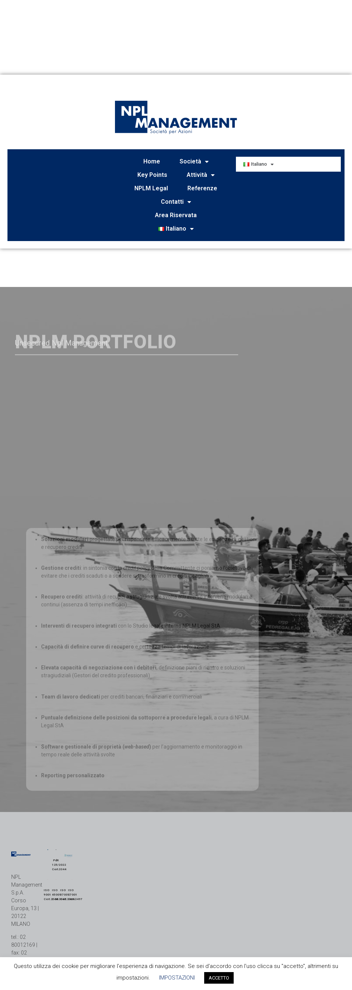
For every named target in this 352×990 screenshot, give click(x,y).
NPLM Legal (151, 188)
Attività (201, 175)
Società (194, 161)
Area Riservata (176, 215)
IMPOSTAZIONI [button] (177, 977)
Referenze (202, 188)
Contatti (176, 202)
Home (151, 161)
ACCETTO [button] (219, 978)
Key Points (152, 174)
